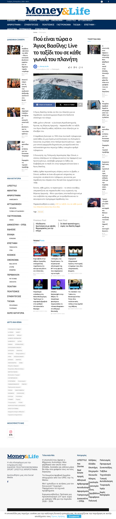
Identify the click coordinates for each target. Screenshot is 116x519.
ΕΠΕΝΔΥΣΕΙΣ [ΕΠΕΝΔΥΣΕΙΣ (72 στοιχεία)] (19, 344)
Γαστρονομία (64, 24)
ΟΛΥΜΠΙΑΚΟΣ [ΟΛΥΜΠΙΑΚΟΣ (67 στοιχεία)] (12, 378)
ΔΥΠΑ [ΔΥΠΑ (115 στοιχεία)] (19, 341)
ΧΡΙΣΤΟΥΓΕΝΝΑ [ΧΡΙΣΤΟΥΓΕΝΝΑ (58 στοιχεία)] (13, 408)
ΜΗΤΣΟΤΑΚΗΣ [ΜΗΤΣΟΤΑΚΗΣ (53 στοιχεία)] (12, 372)
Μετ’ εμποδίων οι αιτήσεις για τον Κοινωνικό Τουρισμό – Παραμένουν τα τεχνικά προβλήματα (58, 487)
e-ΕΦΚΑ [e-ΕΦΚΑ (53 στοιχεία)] (10, 332)
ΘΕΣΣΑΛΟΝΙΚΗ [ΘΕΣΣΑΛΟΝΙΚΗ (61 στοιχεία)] (19, 356)
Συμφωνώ (74, 516)
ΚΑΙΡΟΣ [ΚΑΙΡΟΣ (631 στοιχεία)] (18, 359)
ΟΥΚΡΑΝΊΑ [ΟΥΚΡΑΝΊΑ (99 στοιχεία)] (11, 381)
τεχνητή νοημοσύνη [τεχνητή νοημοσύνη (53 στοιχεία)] (15, 415)
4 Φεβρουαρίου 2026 (58, 314)
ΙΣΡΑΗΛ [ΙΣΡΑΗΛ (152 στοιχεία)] (10, 359)
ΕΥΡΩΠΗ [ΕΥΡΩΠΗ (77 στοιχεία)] (11, 350)
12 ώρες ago (25, 170)
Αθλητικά (12, 29)
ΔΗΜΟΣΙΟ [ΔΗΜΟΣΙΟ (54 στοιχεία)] (11, 341)
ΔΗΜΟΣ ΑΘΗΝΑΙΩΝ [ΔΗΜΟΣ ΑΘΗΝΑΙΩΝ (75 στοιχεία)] (14, 338)
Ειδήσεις (11, 20)
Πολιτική (44, 20)
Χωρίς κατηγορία (15, 313)
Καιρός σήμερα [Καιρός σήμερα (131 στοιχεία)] (13, 366)
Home (35, 32)
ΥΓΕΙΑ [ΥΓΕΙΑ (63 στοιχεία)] (20, 402)
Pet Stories (13, 279)
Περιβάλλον (25, 29)
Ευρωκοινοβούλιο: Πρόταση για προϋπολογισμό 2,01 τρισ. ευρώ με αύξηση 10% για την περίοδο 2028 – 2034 (57, 498)
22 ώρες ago (25, 74)
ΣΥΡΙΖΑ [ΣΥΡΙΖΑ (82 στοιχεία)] (10, 396)
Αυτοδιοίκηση (85, 20)
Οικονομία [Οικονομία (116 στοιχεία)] (21, 381)
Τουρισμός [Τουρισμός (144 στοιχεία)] (12, 402)
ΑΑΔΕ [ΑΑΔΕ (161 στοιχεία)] (18, 332)
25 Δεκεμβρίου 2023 (42, 69)
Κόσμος (33, 20)
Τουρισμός (13, 308)
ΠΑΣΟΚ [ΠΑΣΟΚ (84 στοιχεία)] (24, 384)
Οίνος (11, 220)
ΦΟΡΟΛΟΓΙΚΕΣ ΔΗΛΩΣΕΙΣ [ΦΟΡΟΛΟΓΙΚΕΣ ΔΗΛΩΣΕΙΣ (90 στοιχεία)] (16, 405)
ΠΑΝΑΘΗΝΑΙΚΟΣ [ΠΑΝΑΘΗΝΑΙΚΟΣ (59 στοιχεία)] (13, 384)
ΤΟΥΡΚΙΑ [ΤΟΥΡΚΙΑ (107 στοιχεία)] (19, 396)
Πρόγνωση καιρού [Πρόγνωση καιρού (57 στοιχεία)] (14, 387)
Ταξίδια (76, 24)
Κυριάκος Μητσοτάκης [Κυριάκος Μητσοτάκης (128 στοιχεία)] (16, 369)
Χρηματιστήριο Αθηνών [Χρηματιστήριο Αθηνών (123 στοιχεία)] (16, 411)
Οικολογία (12, 282)
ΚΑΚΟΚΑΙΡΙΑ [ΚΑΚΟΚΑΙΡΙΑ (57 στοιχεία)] (12, 363)
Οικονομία (56, 20)
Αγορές (11, 267)
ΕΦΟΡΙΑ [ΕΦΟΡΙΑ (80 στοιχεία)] (19, 350)
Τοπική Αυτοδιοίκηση (16, 211)
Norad (40, 212)
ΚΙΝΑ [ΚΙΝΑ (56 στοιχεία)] (20, 363)
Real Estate (13, 264)
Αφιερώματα (13, 199)
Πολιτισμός (48, 24)
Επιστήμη (89, 24)
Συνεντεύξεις (31, 24)
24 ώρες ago (25, 136)
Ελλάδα (21, 20)
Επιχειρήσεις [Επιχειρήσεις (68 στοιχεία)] (20, 353)
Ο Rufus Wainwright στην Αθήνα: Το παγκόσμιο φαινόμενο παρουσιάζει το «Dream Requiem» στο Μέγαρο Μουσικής (57, 302)
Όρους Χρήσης (58, 516)
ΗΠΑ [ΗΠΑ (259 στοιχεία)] (9, 356)
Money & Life (44, 66)
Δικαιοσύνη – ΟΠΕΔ (16, 224)
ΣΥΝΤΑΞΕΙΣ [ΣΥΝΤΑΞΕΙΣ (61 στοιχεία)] (20, 393)
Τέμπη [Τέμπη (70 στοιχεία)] (18, 399)
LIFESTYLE (71, 20)
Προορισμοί (13, 305)
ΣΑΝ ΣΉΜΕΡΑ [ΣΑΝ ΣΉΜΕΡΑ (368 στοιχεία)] (19, 390)
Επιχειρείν (12, 270)
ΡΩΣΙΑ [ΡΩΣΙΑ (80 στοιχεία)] (10, 390)
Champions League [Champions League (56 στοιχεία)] (14, 329)
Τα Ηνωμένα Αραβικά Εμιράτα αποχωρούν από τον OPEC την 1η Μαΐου (57, 477)
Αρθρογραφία (13, 24)
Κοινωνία (12, 238)
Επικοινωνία (41, 29)
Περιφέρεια (12, 208)
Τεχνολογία (13, 247)
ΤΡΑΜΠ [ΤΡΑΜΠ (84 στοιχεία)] (10, 399)
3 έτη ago (24, 103)
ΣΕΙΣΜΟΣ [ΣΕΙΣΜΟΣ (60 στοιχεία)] (11, 393)
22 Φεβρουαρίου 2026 (39, 274)
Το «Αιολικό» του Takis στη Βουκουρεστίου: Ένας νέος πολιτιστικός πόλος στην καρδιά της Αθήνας (75, 299)
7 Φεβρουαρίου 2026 (58, 276)
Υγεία (11, 250)
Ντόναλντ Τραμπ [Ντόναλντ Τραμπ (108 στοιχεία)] (13, 375)
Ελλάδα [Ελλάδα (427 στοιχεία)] (10, 353)
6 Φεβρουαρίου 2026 (40, 311)
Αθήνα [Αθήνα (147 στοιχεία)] (19, 335)
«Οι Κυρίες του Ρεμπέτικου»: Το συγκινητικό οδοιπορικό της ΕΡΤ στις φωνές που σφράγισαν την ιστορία (57, 266)
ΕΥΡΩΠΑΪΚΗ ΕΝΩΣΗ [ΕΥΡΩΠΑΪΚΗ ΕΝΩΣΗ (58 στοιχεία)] (14, 347)
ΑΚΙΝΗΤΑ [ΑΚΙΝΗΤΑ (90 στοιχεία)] (11, 335)
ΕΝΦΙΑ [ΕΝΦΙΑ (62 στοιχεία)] (10, 344)
